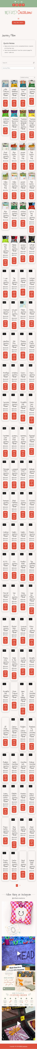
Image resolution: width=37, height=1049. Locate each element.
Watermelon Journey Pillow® (7, 120)
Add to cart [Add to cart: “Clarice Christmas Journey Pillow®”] (14, 742)
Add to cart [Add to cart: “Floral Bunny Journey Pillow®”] (5, 166)
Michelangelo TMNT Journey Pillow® (7, 472)
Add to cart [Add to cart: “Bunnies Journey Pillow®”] (22, 807)
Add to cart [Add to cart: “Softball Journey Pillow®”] (31, 258)
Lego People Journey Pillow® (32, 344)
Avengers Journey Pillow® (6, 502)
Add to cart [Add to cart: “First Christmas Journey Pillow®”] (31, 707)
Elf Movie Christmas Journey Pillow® (6, 730)
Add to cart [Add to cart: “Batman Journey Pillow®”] (14, 416)
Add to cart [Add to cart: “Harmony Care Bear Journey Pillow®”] (22, 453)
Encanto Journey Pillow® (32, 659)
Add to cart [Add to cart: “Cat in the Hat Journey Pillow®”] (31, 229)
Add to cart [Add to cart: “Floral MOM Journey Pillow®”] (22, 874)
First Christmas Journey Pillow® (32, 694)
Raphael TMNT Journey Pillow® (32, 438)
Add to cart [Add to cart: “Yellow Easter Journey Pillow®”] (14, 195)
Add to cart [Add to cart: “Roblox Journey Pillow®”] (31, 323)
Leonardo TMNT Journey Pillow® (15, 472)
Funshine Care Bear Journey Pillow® (6, 439)
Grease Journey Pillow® (23, 246)
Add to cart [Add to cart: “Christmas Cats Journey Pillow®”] (22, 777)
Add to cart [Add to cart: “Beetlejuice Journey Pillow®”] (5, 386)
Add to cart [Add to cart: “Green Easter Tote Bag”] (22, 166)
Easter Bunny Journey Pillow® (14, 863)
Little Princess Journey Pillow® (6, 92)
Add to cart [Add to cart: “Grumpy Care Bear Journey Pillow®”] (14, 453)
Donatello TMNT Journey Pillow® (23, 472)
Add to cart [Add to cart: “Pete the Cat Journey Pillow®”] (5, 262)
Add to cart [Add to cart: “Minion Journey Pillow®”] (22, 323)
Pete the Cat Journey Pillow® (5, 248)
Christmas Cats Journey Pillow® (24, 765)
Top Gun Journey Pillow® (14, 281)
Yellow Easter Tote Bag (5, 184)
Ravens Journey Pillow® (32, 534)
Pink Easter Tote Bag (31, 155)
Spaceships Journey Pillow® (24, 628)
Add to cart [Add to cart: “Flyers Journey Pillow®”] (31, 386)
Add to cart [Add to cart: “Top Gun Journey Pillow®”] (14, 294)
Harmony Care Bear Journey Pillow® (23, 439)
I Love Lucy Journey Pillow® (5, 281)
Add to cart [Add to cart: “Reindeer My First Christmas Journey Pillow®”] (31, 746)
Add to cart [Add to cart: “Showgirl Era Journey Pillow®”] (22, 103)
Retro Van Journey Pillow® (32, 629)
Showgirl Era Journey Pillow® (23, 92)
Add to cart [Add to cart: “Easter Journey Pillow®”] (22, 840)
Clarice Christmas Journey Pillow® (15, 729)
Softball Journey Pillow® (32, 246)
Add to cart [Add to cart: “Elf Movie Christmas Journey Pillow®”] (5, 742)
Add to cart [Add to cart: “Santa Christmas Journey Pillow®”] (14, 777)
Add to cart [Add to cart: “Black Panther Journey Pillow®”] (14, 516)
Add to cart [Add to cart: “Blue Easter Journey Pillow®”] (5, 225)
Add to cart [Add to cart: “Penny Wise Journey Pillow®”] (5, 673)
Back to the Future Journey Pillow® (14, 661)
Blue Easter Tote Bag (14, 155)
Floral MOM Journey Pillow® (23, 863)
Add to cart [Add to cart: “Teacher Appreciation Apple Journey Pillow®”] (14, 134)
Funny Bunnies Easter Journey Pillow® (5, 797)
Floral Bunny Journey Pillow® (5, 155)
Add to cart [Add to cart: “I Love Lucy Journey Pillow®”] (5, 294)
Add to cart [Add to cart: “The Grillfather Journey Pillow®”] (31, 577)
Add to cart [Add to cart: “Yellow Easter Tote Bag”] (5, 195)
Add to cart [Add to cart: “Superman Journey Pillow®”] (5, 416)
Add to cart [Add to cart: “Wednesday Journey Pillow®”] (14, 386)
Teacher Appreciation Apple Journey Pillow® (16, 122)
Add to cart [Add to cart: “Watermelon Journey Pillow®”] (31, 101)
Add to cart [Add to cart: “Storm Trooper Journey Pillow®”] (14, 705)
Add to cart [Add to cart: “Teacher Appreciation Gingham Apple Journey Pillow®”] (22, 136)
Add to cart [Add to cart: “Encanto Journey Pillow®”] (31, 671)
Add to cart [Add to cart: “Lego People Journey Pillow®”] (31, 357)
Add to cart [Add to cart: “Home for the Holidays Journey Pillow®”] (22, 711)
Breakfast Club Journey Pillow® (24, 405)
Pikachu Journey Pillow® (23, 343)
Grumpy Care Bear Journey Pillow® (14, 439)
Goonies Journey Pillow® (23, 280)
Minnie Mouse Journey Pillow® (14, 247)
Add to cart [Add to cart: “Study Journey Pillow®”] (22, 606)
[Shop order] (27, 77)
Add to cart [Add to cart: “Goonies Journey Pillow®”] (22, 292)
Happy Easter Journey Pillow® (32, 796)
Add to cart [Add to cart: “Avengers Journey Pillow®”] (5, 514)
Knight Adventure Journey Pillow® (15, 92)
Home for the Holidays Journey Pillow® (23, 696)
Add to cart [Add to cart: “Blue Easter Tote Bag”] (14, 166)
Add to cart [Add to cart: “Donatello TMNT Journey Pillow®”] (22, 484)
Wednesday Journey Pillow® (16, 374)
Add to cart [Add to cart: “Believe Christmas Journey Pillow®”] (31, 777)
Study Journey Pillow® (23, 595)
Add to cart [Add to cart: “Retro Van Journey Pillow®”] (31, 642)
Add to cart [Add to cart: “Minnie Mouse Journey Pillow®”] (14, 260)
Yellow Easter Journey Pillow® (14, 184)
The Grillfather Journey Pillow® (32, 564)
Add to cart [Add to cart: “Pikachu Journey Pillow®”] (22, 355)
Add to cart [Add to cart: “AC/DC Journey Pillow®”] (5, 575)
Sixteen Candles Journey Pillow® (32, 281)
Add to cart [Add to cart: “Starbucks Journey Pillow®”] (5, 323)
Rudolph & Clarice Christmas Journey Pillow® (24, 731)
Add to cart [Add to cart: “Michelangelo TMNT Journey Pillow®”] (5, 484)
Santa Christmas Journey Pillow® (15, 765)
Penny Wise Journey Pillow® (5, 660)
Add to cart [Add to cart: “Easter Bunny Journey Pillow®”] (14, 876)
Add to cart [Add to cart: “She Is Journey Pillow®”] (14, 608)
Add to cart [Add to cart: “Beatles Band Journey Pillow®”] (22, 577)
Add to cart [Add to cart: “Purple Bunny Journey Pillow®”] (5, 876)
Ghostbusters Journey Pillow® (7, 343)
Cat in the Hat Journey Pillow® (32, 215)
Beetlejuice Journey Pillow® (6, 374)
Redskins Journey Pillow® (32, 502)
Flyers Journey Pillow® (32, 374)
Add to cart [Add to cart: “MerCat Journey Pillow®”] (5, 606)
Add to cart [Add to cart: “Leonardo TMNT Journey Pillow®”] (14, 484)
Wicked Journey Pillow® (14, 213)
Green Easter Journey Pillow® (23, 184)
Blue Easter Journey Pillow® (5, 214)
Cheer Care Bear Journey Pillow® (32, 406)
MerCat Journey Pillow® (5, 595)
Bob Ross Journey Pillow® (14, 344)
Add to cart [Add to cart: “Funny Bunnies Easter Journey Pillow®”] (5, 811)
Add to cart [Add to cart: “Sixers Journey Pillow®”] (22, 386)
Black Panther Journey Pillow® (15, 503)
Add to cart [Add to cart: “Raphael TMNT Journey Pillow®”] (31, 451)
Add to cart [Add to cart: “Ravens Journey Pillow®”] (31, 545)
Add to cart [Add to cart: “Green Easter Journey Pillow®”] (22, 195)
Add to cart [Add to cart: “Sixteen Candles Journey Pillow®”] (31, 294)
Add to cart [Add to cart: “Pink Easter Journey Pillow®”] (31, 195)
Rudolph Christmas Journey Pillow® (6, 765)
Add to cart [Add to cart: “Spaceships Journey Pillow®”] (22, 640)
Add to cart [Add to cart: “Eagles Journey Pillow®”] (14, 545)
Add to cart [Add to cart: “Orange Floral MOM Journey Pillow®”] (31, 876)
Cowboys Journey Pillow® (5, 534)
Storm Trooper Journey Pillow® (15, 694)
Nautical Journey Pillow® (5, 628)
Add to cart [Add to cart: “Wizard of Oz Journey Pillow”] (14, 325)
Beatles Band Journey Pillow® (23, 564)
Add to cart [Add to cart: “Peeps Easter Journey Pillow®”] (5, 840)
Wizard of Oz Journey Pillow (14, 312)
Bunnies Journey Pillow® (23, 795)
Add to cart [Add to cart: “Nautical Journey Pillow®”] (5, 640)
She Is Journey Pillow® (14, 596)
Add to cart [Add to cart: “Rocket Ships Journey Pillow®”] (14, 642)
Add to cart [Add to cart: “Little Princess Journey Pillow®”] (5, 103)
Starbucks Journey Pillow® (6, 311)
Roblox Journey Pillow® (32, 311)
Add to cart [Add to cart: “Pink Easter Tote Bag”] (31, 166)
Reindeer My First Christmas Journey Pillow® (32, 731)
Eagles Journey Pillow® (14, 534)
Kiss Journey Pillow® (14, 563)
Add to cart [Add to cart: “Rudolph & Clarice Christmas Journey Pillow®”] (22, 746)
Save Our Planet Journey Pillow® (32, 597)
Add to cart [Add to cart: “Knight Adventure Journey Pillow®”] (14, 103)
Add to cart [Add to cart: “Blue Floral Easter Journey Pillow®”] (14, 844)
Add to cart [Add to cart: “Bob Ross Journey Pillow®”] (14, 357)
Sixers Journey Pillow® (23, 374)
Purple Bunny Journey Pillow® (5, 863)
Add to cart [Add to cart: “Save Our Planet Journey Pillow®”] (31, 610)
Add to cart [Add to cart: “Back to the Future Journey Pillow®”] (14, 675)
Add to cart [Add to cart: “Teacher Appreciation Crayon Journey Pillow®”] (31, 134)
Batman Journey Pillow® (14, 404)
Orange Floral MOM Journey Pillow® (32, 864)
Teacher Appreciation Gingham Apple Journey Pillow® (25, 123)
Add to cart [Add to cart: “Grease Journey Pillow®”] (22, 258)
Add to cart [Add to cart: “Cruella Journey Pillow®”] (22, 671)
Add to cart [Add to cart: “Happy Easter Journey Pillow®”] (31, 809)
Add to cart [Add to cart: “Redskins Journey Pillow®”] (31, 514)
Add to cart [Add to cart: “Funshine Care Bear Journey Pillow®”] (5, 453)
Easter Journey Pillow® (23, 828)
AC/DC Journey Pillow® (5, 563)
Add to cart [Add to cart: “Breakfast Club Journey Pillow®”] (22, 418)
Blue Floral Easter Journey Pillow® (14, 830)
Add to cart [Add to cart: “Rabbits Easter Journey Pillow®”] (14, 809)
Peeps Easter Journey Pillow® (5, 829)
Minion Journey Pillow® (23, 311)
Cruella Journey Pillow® (23, 659)
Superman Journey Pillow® (6, 404)
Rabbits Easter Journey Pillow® (14, 796)
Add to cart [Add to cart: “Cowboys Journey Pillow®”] (5, 545)
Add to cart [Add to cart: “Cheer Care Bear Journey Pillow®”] (31, 420)
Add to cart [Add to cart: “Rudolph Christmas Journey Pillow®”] (5, 777)
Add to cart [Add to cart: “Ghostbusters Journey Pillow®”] (5, 355)
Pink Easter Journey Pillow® (32, 184)
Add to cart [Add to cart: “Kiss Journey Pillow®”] (14, 575)
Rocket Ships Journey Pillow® (14, 629)
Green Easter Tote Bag (23, 155)
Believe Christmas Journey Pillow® (32, 765)
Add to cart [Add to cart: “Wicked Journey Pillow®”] (14, 223)
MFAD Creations (23, 1046)
